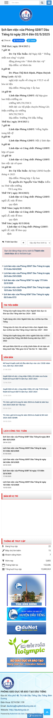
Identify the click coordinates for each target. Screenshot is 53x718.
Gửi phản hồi (35, 715)
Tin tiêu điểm (11, 305)
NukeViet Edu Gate (17, 714)
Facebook (19, 41)
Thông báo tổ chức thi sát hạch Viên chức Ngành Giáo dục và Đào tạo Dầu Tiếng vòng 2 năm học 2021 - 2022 (25, 328)
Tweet (31, 41)
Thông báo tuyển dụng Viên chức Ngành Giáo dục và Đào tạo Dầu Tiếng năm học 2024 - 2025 (24, 312)
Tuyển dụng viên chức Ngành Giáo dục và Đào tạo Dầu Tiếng (25, 320)
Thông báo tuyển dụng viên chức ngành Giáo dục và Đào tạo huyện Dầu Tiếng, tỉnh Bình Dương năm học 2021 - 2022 (26, 338)
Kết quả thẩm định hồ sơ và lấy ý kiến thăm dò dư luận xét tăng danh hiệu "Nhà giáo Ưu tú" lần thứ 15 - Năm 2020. (26, 347)
